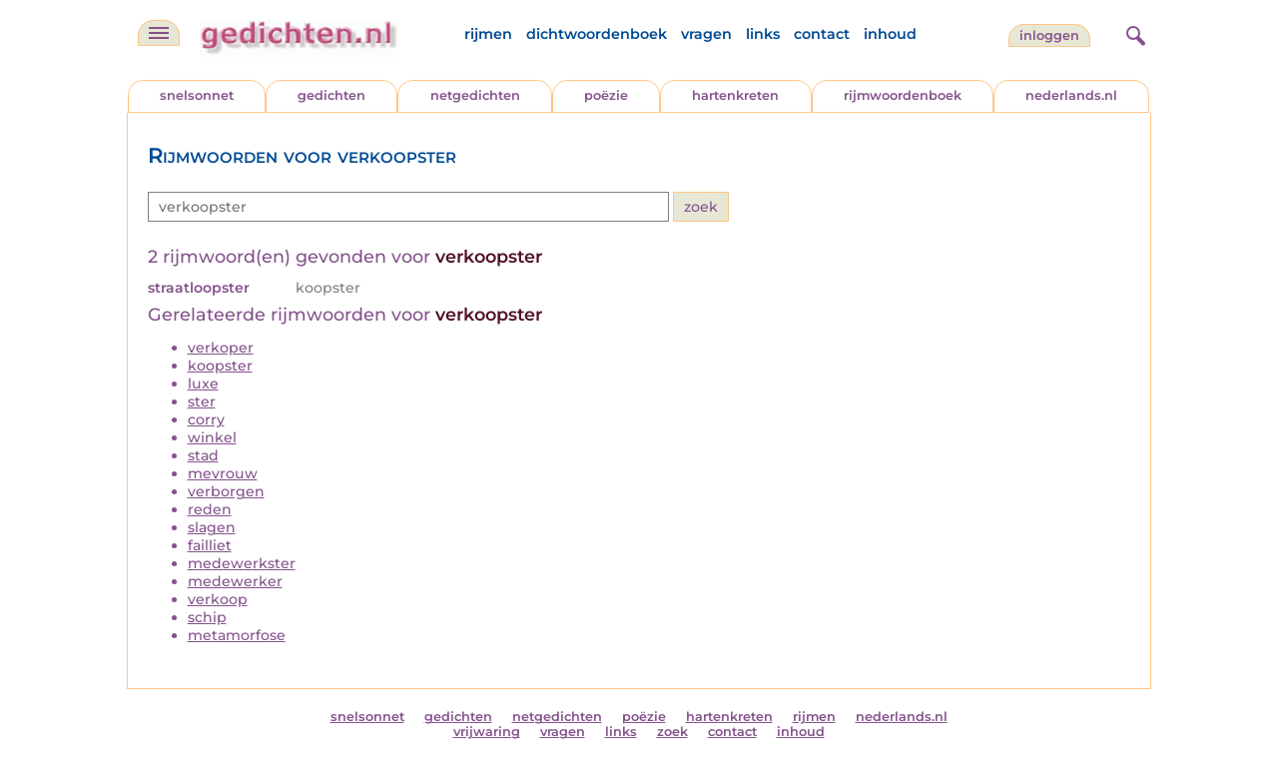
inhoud (890, 34)
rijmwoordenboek (902, 95)
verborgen (226, 491)
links (763, 34)
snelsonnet (197, 95)
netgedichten (475, 95)
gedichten (331, 95)
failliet (210, 545)
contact (822, 34)
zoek (672, 731)
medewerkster (242, 563)
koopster (220, 366)
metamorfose (237, 635)
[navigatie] (159, 33)
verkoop (218, 599)
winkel (212, 437)
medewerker (235, 581)
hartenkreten (735, 95)
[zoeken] (1133, 33)
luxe (203, 383)
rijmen (488, 34)
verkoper (221, 348)
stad (203, 455)
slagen (212, 527)
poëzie (606, 95)
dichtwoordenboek (596, 34)
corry (206, 419)
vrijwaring (486, 731)
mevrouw (223, 473)
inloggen (1049, 35)
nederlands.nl (1071, 95)
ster (202, 401)
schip (207, 617)
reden (210, 509)
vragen (706, 34)
